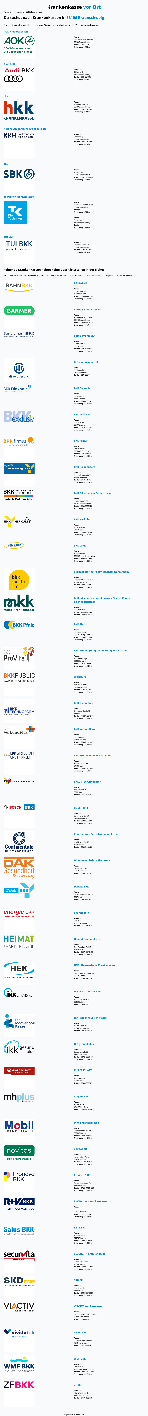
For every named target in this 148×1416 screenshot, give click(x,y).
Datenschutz (79, 1415)
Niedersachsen (18, 12)
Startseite (7, 12)
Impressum (68, 1415)
